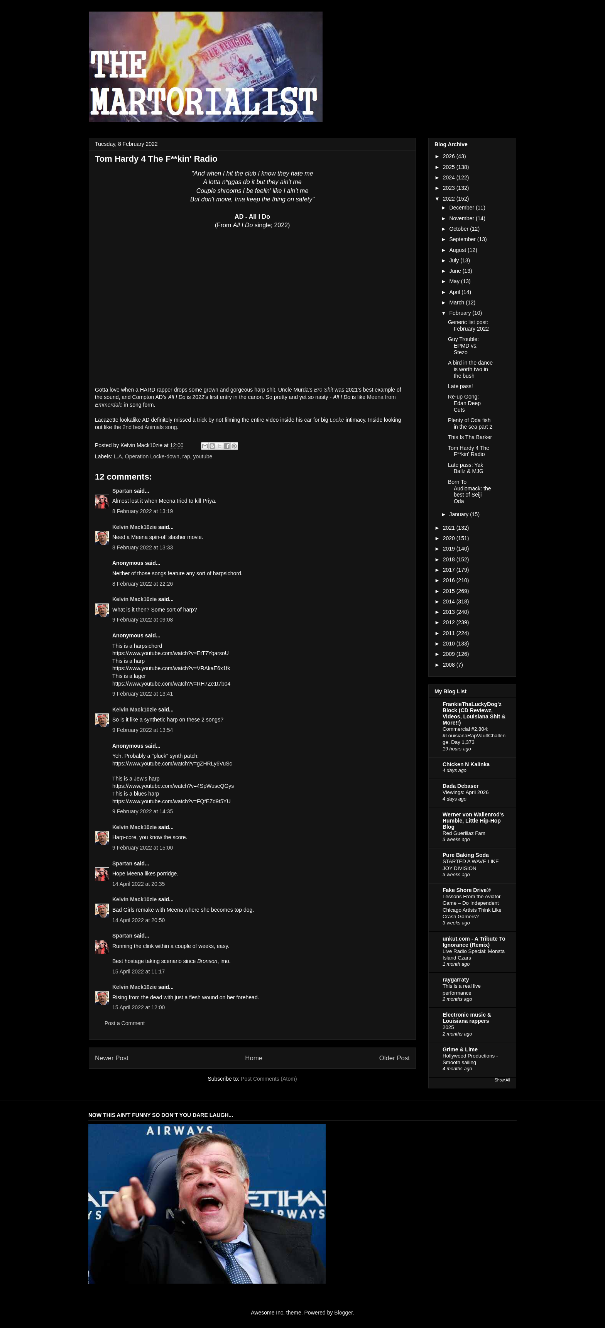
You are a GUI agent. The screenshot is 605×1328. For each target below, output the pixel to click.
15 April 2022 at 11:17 (138, 971)
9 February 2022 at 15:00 (142, 848)
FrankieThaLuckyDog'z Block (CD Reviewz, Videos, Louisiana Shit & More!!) (474, 713)
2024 (449, 177)
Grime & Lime (460, 1049)
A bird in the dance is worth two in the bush (470, 369)
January (459, 514)
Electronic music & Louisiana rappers (467, 1018)
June (455, 271)
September (463, 239)
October (459, 229)
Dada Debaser (460, 786)
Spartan (122, 491)
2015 (449, 591)
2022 (449, 199)
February (460, 313)
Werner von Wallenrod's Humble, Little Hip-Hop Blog (473, 820)
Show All (502, 1080)
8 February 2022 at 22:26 (142, 584)
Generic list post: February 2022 (468, 325)
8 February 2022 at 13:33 (142, 547)
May (455, 281)
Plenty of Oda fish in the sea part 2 (470, 423)
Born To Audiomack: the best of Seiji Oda (469, 491)
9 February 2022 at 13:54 (142, 730)
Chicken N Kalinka (466, 764)
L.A (118, 456)
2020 (449, 538)
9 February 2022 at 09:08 (142, 620)
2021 (449, 528)
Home (253, 1058)
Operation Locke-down (152, 456)
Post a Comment (125, 1023)
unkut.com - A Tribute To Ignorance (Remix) (474, 942)
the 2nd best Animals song (145, 427)
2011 (449, 633)
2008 (449, 665)
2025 (449, 167)
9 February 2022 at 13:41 (142, 694)
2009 (449, 654)
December (462, 207)
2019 (449, 549)
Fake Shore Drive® (467, 890)
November (462, 218)
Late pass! (460, 386)
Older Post (394, 1058)
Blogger (343, 1312)
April (455, 292)
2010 (449, 643)
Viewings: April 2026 (466, 792)
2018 (449, 559)
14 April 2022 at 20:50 (138, 920)
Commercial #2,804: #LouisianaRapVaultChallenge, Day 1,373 (474, 735)
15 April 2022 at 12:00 (138, 1007)
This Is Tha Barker (470, 437)
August (458, 250)
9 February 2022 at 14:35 (142, 811)
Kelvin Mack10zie (134, 527)
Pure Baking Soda (466, 855)
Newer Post (111, 1058)
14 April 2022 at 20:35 (138, 884)
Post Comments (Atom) (269, 1079)
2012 (449, 622)
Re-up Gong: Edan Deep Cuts (464, 403)
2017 (449, 570)
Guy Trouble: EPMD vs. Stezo (463, 345)
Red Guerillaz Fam (464, 833)
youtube (203, 456)
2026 (449, 156)
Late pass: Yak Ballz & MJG (465, 468)
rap (186, 456)
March (457, 302)
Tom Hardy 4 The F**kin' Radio (468, 451)
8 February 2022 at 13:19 (142, 511)
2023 (449, 188)
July (454, 260)
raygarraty (456, 980)
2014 (449, 601)
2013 (449, 612)
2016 (449, 580)
